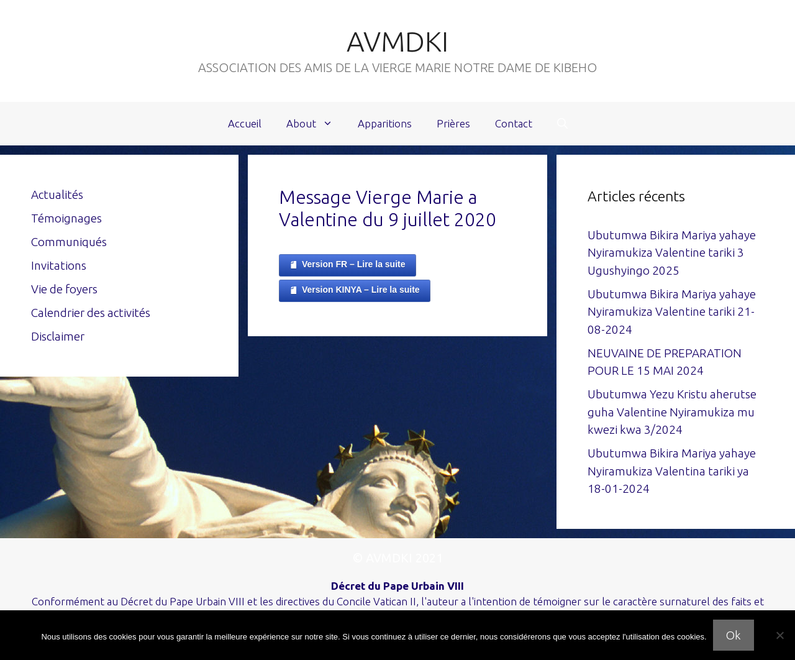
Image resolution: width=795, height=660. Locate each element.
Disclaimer (57, 336)
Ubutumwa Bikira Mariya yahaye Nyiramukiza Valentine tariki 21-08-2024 (672, 311)
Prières (453, 123)
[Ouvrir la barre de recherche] (562, 123)
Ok (733, 635)
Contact (513, 123)
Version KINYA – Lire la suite (354, 290)
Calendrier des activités (90, 312)
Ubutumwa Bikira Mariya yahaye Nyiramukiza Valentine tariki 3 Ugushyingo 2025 (672, 252)
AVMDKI (397, 41)
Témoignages (66, 218)
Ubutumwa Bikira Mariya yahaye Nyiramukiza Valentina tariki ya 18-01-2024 (672, 470)
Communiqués (69, 242)
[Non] (779, 635)
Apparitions (385, 123)
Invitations (58, 265)
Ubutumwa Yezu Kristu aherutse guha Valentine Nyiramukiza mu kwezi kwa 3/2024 (672, 411)
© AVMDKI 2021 (398, 558)
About (315, 123)
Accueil (244, 123)
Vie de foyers (64, 289)
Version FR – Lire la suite (347, 264)
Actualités (57, 194)
